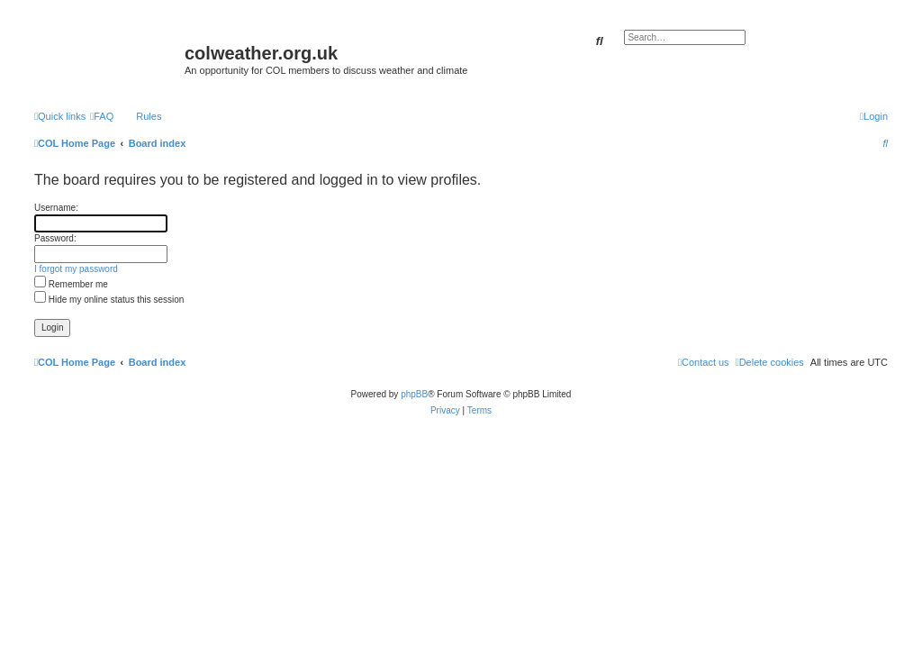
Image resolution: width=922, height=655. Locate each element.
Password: (55, 238)
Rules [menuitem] (148, 116)
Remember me (71, 284)
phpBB (414, 394)
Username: (56, 208)
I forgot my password (76, 269)
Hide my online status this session (109, 300)
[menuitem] (101, 116)
